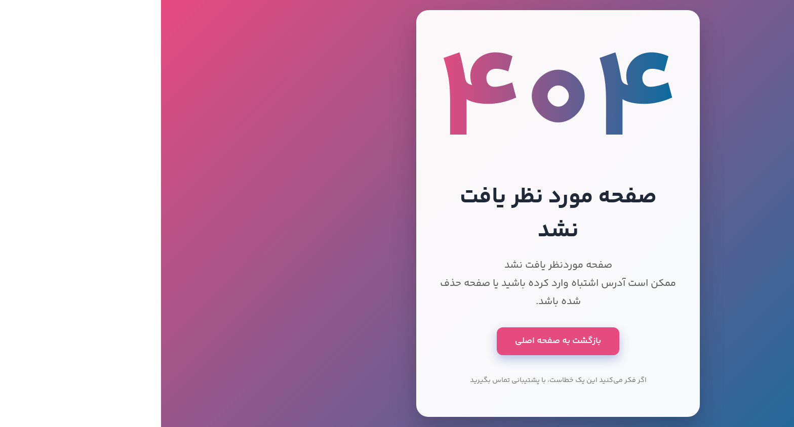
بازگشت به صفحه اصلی (397, 341)
